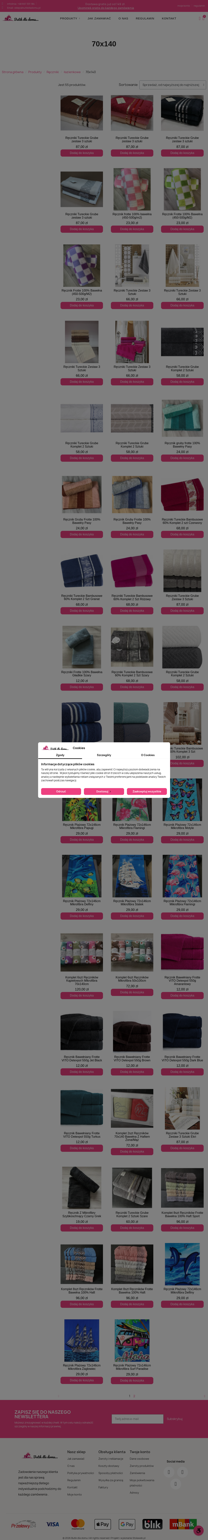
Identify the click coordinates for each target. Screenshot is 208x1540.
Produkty (70, 18)
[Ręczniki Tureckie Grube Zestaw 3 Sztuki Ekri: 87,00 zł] (182, 1119)
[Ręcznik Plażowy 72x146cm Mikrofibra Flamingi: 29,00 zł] (132, 811)
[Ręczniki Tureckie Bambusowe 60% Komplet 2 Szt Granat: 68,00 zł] (82, 582)
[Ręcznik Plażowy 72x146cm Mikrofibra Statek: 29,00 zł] (132, 887)
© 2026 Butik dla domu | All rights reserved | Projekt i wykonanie (98, 1534)
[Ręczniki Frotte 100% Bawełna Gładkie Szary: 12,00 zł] (82, 658)
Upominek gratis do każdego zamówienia (106, 8)
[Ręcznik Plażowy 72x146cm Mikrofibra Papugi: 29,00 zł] (82, 811)
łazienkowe (72, 72)
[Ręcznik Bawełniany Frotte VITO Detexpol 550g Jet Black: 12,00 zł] (82, 1043)
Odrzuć (61, 791)
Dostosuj (104, 791)
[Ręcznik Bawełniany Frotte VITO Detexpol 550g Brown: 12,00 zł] (132, 1043)
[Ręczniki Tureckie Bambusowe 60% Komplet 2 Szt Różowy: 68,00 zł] (132, 582)
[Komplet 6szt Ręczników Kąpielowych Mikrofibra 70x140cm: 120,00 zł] (82, 965)
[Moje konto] (199, 18)
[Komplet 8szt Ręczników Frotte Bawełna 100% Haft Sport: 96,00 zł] (182, 1196)
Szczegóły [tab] (104, 755)
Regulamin (145, 18)
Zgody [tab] (60, 755)
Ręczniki (53, 72)
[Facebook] (168, 1468)
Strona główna (12, 72)
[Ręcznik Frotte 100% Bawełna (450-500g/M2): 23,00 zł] (182, 200)
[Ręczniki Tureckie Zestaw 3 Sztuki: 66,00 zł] (132, 277)
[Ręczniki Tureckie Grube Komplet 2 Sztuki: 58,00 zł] (182, 353)
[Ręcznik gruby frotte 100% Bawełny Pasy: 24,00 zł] (182, 429)
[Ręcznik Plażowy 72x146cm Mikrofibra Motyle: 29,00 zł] (182, 811)
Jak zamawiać (99, 18)
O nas (123, 18)
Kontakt (169, 18)
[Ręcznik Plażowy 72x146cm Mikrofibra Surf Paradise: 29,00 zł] (132, 1348)
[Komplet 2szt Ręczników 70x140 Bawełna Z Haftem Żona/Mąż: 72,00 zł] (132, 1119)
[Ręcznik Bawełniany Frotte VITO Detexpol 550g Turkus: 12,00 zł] (82, 1119)
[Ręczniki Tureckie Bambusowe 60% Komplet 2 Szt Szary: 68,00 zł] (132, 658)
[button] (203, 18)
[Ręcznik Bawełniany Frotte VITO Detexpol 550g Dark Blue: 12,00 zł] (182, 1043)
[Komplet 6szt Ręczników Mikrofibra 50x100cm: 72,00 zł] (132, 964)
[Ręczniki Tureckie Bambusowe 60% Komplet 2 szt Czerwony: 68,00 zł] (182, 506)
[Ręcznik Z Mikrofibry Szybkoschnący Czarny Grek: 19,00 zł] (82, 1196)
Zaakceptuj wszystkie (147, 791)
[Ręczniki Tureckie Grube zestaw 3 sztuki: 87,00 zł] (82, 124)
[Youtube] (175, 1480)
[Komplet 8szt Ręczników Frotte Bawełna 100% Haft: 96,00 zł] (82, 1272)
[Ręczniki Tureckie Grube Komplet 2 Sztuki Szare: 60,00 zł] (132, 1196)
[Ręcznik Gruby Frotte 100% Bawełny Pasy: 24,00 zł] (82, 506)
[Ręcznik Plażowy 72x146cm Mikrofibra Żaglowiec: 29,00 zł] (82, 1348)
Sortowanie (128, 85)
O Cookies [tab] (148, 755)
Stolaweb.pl (139, 1534)
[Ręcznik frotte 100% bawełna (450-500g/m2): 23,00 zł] (132, 200)
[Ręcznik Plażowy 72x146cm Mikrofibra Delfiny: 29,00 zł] (82, 887)
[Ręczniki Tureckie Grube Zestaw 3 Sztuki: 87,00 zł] (182, 582)
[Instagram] (182, 1468)
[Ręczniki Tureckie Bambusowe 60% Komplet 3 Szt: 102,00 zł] (182, 735)
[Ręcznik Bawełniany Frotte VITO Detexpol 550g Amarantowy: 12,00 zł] (182, 964)
